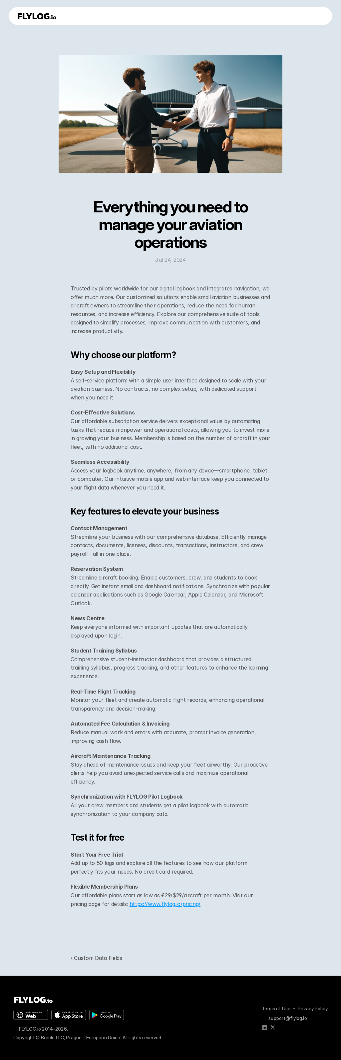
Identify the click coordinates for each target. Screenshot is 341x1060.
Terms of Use (276, 1008)
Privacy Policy (313, 1008)
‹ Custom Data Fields (96, 958)
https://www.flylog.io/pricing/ (165, 904)
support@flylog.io (287, 1018)
